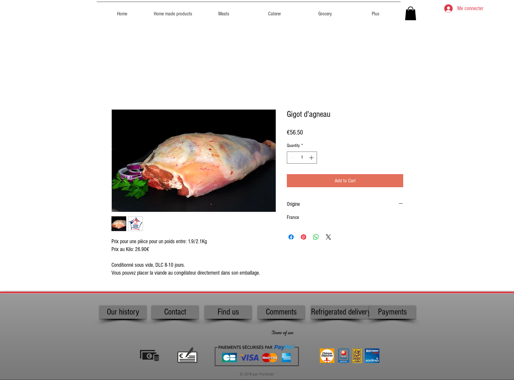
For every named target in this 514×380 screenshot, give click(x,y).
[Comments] (281, 312)
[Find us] (228, 312)
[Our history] (123, 312)
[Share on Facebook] (291, 237)
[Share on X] (328, 237)
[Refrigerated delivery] (341, 312)
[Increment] (312, 157)
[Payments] (392, 312)
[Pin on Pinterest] (303, 237)
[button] (410, 13)
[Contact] (175, 312)
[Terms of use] (282, 333)
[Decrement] (292, 157)
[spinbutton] (302, 157)
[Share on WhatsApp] (316, 237)
